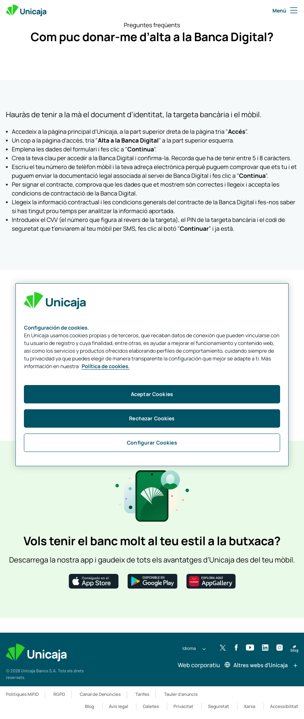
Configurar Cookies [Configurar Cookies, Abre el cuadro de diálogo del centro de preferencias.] (152, 442)
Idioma (189, 648)
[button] (94, 580)
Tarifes (142, 694)
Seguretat (218, 706)
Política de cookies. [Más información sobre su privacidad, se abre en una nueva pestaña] (106, 366)
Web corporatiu (194, 665)
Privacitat (183, 706)
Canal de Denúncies (100, 694)
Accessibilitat (284, 706)
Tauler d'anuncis (180, 694)
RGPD (59, 694)
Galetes (151, 706)
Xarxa (249, 706)
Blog (89, 706)
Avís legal (118, 706)
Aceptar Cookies (152, 394)
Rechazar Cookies (152, 418)
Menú (285, 10)
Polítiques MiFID (22, 694)
